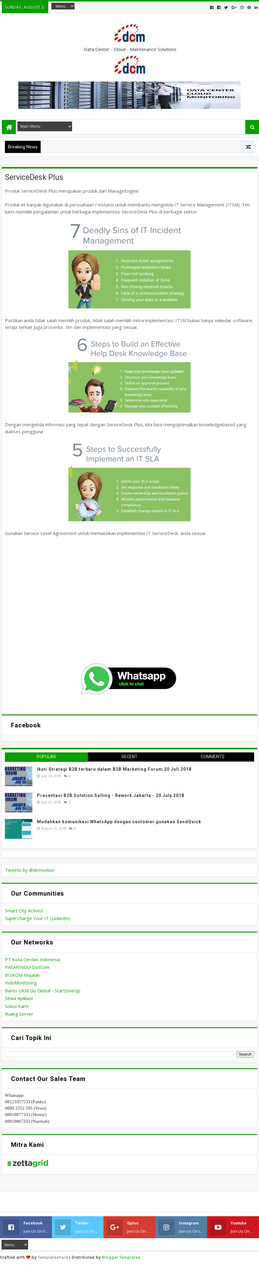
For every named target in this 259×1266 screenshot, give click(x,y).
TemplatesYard (53, 1257)
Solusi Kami (16, 1006)
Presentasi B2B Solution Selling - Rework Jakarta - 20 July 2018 (110, 795)
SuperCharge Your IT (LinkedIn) (38, 918)
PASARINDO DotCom (27, 967)
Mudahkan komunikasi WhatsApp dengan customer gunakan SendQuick (119, 821)
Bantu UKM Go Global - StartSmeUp (42, 991)
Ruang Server (19, 1014)
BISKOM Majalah (22, 975)
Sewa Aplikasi (19, 998)
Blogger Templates (121, 1257)
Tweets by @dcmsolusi (29, 870)
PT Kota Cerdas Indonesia (32, 959)
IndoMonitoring (21, 983)
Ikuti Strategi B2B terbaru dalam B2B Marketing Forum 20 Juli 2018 (114, 769)
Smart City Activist (24, 911)
